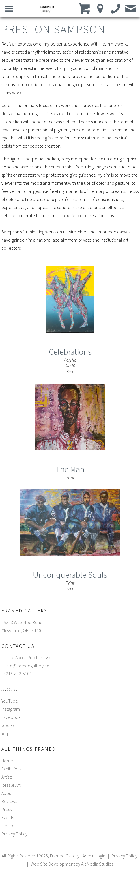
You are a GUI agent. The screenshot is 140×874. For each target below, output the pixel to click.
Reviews (9, 801)
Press (6, 809)
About (7, 793)
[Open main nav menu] (9, 8)
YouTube (9, 701)
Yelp (5, 733)
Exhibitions (11, 769)
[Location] (100, 8)
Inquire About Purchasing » (26, 657)
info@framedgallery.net (28, 665)
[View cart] (85, 8)
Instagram (10, 709)
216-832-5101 (19, 674)
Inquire (7, 825)
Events (7, 817)
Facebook (10, 717)
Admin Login (94, 856)
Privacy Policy (14, 834)
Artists (6, 777)
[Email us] (131, 8)
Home (7, 761)
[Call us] (115, 8)
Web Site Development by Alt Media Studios (72, 864)
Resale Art (10, 785)
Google (8, 725)
